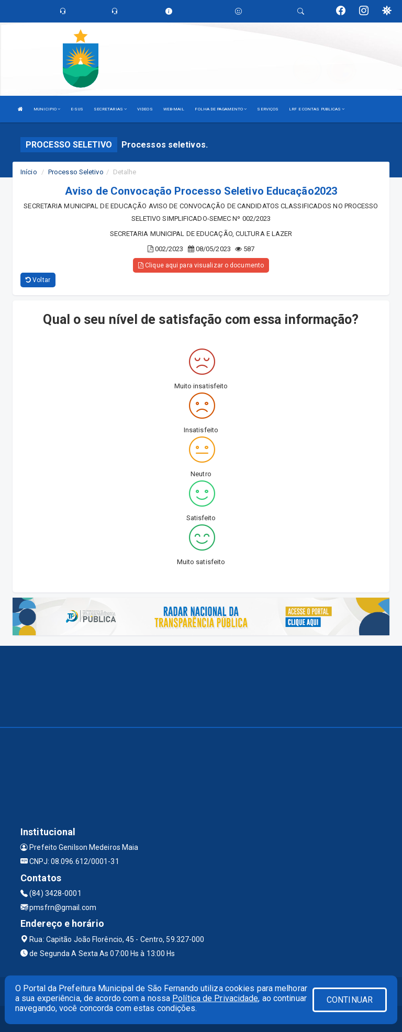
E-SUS (77, 109)
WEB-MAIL (174, 109)
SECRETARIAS (110, 109)
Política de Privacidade (215, 998)
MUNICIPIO (47, 109)
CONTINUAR (350, 1000)
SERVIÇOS (267, 109)
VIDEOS (145, 109)
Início (28, 172)
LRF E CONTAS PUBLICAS (316, 109)
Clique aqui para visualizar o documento (201, 265)
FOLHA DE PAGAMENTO (221, 109)
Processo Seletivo (76, 172)
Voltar (38, 280)
